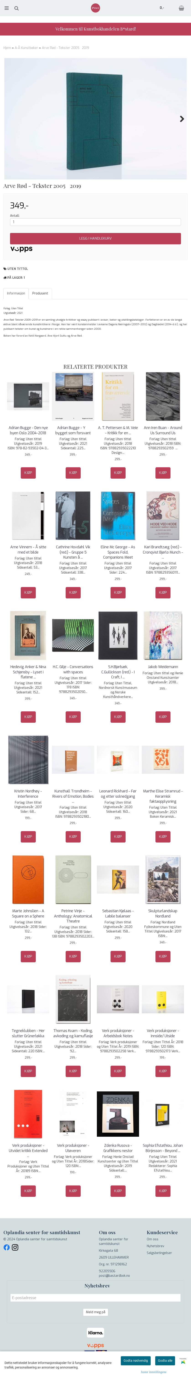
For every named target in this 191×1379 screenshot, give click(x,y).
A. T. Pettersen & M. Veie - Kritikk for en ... (118, 445)
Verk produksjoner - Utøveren (73, 1163)
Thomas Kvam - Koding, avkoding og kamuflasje (73, 1048)
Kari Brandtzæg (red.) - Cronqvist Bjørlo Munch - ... (163, 567)
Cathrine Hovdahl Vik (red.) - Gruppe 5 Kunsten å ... (73, 567)
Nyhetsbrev (155, 1261)
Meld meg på (95, 1327)
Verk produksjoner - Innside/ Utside (163, 1048)
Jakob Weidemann (163, 682)
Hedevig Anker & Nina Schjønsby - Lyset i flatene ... (28, 687)
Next (179, 118)
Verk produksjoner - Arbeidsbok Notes (118, 1048)
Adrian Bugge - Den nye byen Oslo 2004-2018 (28, 445)
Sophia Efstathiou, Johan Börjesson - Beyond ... (163, 1163)
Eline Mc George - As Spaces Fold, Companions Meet (118, 567)
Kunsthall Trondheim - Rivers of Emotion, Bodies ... (73, 811)
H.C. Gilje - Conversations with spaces (73, 685)
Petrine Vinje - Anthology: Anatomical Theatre (73, 931)
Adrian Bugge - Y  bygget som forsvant (73, 445)
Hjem (7, 48)
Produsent (40, 308)
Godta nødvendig (136, 1360)
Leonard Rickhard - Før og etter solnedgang (118, 809)
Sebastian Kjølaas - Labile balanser (118, 929)
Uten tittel (18, 284)
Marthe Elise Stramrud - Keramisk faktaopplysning (163, 811)
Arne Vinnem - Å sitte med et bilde (28, 565)
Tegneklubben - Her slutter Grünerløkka (28, 1048)
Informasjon (16, 308)
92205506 (107, 1286)
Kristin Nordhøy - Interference (28, 809)
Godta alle (165, 1360)
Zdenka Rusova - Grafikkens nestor (118, 1163)
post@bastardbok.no (114, 1291)
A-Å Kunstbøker (26, 48)
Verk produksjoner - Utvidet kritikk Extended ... (28, 1165)
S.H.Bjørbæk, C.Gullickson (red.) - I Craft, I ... (118, 687)
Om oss (152, 1254)
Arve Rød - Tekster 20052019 (66, 48)
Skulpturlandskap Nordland (162, 929)
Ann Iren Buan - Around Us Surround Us (163, 445)
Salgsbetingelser (159, 1268)
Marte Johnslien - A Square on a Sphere (28, 929)
